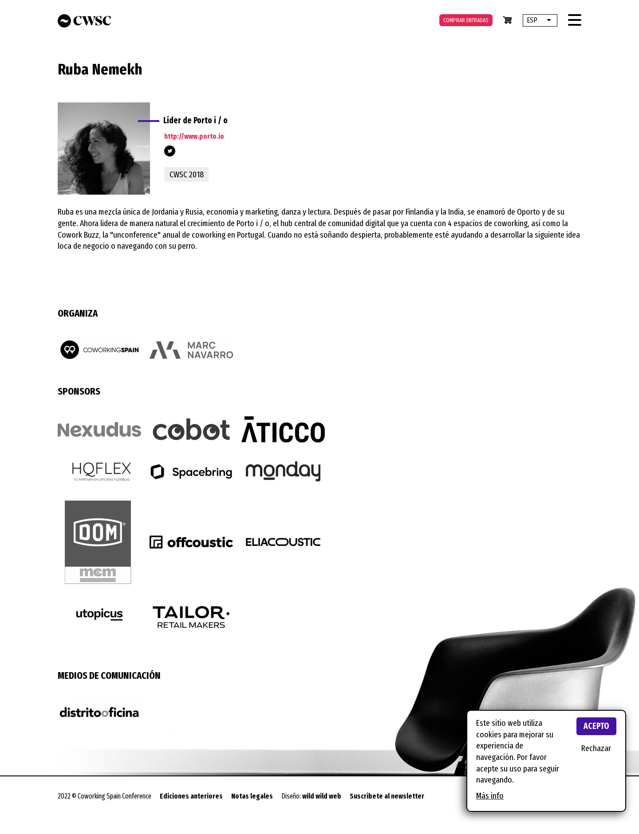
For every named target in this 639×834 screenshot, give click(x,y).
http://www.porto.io (194, 136)
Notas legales (252, 796)
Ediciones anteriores (191, 796)
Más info (490, 796)
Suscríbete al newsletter (387, 796)
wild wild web (321, 796)
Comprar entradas (466, 20)
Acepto (596, 726)
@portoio (169, 151)
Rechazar (596, 748)
